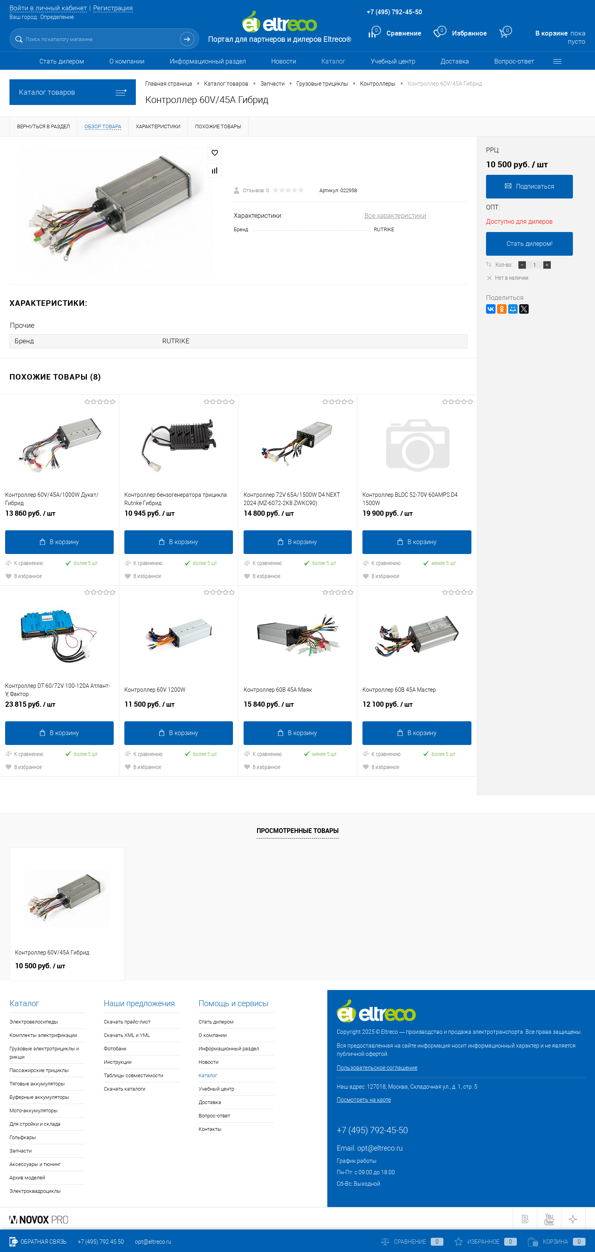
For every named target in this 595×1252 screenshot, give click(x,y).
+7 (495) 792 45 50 (101, 1242)
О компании (127, 61)
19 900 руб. (416, 516)
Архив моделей (27, 1177)
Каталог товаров (72, 92)
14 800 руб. (298, 516)
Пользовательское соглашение (377, 1067)
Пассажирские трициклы (39, 1069)
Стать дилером (61, 61)
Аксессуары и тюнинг (34, 1163)
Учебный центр (393, 61)
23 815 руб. (59, 706)
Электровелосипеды (33, 1021)
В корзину (59, 541)
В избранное (23, 575)
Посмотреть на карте (364, 1099)
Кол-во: (505, 264)
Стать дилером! (530, 243)
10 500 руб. (40, 965)
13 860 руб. (59, 516)
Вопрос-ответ (514, 61)
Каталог (333, 61)
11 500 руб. (178, 706)
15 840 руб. (298, 706)
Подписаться (529, 186)
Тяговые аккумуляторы (37, 1083)
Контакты (210, 1128)
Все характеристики (395, 215)
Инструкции (117, 1061)
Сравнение (412, 1242)
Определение (57, 17)
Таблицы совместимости (133, 1075)
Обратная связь (38, 1242)
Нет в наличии (507, 277)
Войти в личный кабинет (48, 8)
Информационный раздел (208, 61)
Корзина (557, 1242)
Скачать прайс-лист (127, 1021)
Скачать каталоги (124, 1088)
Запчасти (20, 1150)
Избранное (485, 1242)
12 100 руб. (416, 706)
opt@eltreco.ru (380, 1147)
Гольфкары (22, 1137)
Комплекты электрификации (43, 1034)
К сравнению (24, 562)
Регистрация (113, 8)
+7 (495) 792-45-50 (394, 11)
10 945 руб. (178, 516)
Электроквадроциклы (35, 1190)
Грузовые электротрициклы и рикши (44, 1052)
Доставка (455, 61)
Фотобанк (115, 1048)
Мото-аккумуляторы (33, 1110)
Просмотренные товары (298, 829)
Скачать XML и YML (127, 1034)
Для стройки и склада (34, 1123)
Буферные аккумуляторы (39, 1096)
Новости (283, 61)
